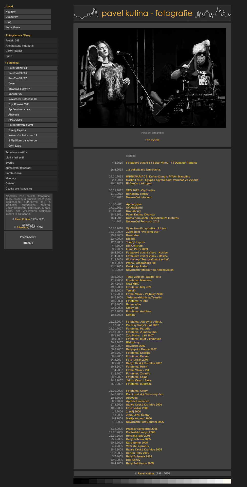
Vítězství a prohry (17, 88)
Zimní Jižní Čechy (137, 414)
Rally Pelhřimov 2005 (140, 463)
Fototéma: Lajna (136, 376)
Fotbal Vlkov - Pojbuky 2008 (144, 293)
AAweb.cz (22, 227)
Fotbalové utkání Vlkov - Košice (146, 252)
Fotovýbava (12, 27)
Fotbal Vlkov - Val (137, 370)
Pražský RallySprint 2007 (142, 325)
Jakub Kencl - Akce (138, 380)
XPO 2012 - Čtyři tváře (140, 190)
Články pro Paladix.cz (18, 188)
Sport (8, 56)
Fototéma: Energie (138, 352)
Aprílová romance (17, 109)
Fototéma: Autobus (138, 311)
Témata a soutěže (15, 152)
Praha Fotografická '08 (141, 262)
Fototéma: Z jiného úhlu (141, 332)
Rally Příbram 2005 (138, 439)
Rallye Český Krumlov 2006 (144, 404)
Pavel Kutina (22, 219)
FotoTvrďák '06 (15, 73)
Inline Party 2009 (137, 249)
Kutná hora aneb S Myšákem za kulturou (152, 217)
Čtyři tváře (12, 145)
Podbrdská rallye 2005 (140, 432)
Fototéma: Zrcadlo (138, 373)
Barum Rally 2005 (137, 452)
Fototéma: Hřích (136, 366)
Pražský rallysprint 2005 (142, 428)
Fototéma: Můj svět (138, 287)
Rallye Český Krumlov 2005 (144, 449)
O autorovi (11, 17)
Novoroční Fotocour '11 (20, 135)
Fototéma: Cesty (137, 390)
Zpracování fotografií (17, 168)
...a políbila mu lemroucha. (143, 169)
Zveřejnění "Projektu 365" (142, 231)
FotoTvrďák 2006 (137, 408)
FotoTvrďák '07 (15, 78)
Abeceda (11, 114)
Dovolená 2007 (135, 345)
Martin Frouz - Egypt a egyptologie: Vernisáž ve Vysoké (162, 179)
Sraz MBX (132, 283)
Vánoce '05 (13, 94)
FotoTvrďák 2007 (137, 359)
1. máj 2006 (133, 411)
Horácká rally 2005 (138, 435)
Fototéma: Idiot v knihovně (143, 338)
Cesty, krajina (13, 51)
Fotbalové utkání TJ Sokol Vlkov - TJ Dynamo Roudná (161, 162)
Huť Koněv (133, 459)
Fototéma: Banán (137, 356)
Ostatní (9, 183)
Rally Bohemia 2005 (139, 456)
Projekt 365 (11, 40)
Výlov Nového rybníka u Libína (146, 228)
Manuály (10, 178)
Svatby (9, 162)
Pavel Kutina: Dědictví (140, 214)
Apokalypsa (133, 204)
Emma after (133, 304)
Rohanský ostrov (137, 193)
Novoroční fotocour (139, 197)
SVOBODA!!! (134, 207)
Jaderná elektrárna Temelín (143, 297)
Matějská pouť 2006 (139, 418)
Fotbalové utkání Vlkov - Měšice (147, 255)
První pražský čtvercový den (144, 394)
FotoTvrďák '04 (15, 68)
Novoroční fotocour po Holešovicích (150, 269)
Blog (7, 22)
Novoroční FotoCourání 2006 (145, 421)
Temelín (131, 290)
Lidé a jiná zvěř (14, 157)
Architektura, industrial (19, 45)
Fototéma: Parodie (138, 328)
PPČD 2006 (13, 119)
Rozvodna (132, 235)
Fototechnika (12, 173)
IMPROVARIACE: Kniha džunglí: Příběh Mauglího (158, 176)
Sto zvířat (152, 140)
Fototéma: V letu (137, 300)
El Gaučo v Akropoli (139, 183)
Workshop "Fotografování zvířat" (147, 259)
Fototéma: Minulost (138, 280)
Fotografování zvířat (18, 125)
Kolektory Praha (136, 266)
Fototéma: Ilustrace (138, 383)
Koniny (130, 314)
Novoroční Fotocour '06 (20, 99)
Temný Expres (15, 130)
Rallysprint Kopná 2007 (141, 349)
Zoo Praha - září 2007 (140, 335)
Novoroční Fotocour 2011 (142, 221)
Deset (10, 83)
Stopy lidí (132, 307)
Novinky (10, 11)
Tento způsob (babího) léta (143, 276)
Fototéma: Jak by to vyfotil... (144, 321)
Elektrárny (133, 342)
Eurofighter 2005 (137, 442)
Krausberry (133, 211)
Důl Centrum (134, 245)
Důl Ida (130, 238)
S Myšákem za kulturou (20, 140)
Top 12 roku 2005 (16, 104)
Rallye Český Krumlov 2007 (144, 363)
